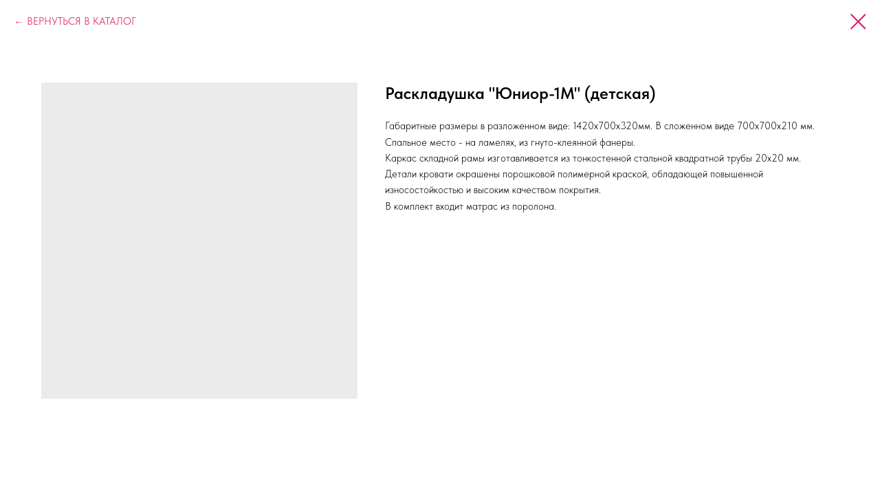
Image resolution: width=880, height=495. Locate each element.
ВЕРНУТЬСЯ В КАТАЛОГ (81, 21)
